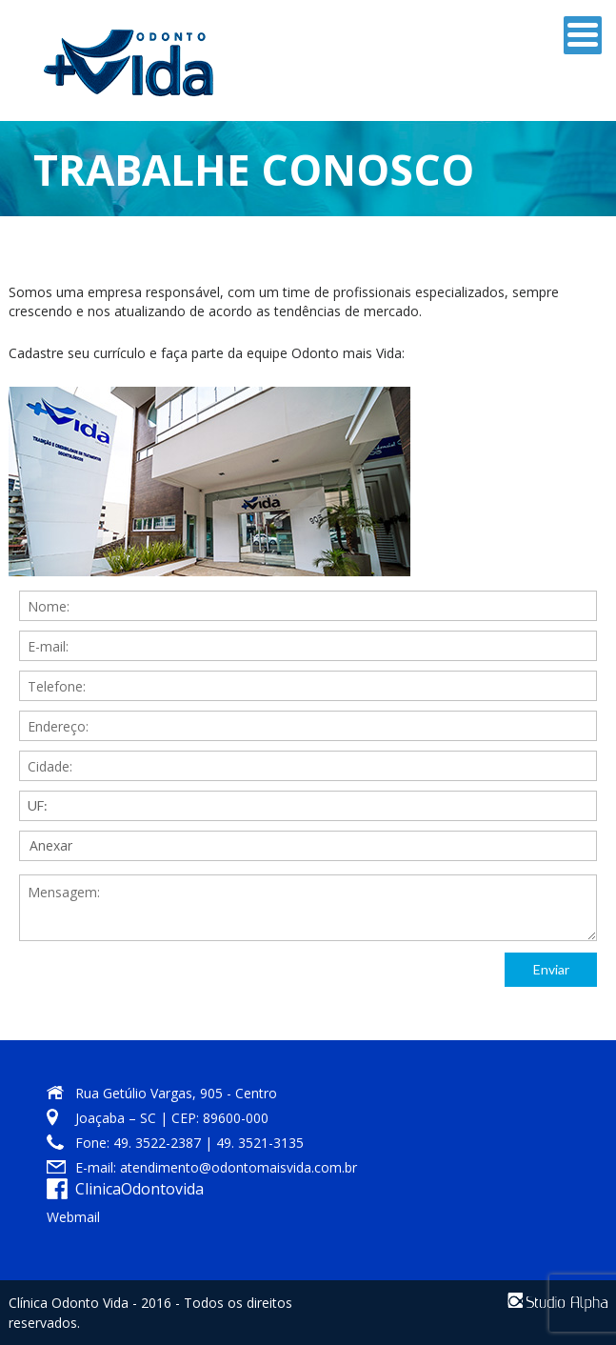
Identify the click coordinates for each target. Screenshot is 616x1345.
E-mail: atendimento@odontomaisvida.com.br (216, 1167)
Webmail (73, 1217)
